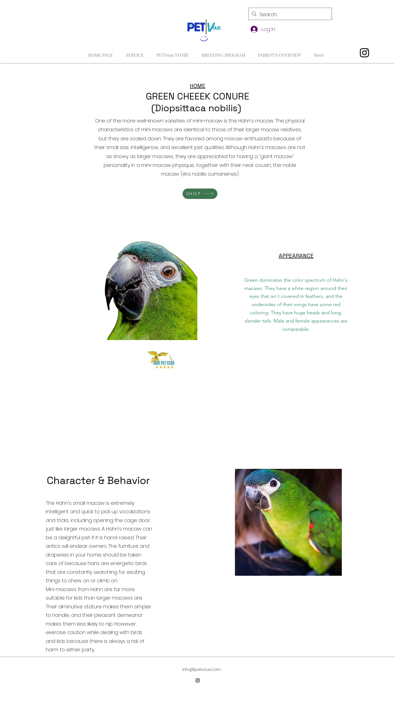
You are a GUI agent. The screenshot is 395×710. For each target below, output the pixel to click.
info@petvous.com (201, 669)
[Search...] (290, 14)
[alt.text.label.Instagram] (364, 53)
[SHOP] (200, 194)
